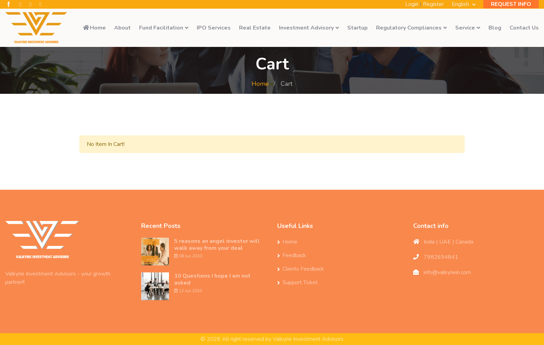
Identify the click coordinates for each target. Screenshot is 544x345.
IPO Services (214, 28)
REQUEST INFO (511, 4)
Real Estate (255, 28)
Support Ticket (300, 282)
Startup (357, 28)
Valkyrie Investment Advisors (308, 339)
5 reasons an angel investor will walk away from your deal (217, 244)
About (122, 28)
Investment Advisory (306, 28)
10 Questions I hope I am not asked (212, 279)
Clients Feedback (303, 269)
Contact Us (524, 28)
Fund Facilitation (161, 28)
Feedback (294, 255)
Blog (494, 28)
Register (433, 4)
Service (465, 28)
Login (411, 4)
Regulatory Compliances (409, 28)
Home (94, 28)
